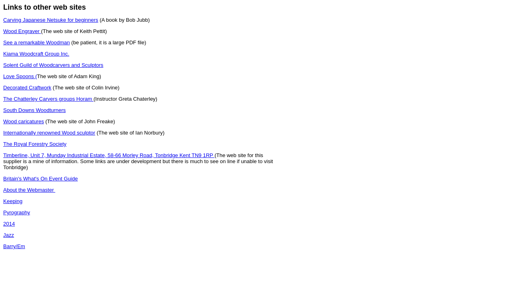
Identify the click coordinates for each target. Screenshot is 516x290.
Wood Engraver (22, 31)
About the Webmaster (29, 190)
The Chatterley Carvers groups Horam (48, 99)
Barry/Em (14, 246)
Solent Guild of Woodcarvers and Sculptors (53, 65)
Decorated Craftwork (27, 88)
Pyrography (16, 212)
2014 (9, 224)
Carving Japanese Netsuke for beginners (50, 20)
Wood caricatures (23, 121)
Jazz (8, 235)
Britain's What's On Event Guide (40, 179)
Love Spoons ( (20, 76)
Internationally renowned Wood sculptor (49, 133)
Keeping (13, 201)
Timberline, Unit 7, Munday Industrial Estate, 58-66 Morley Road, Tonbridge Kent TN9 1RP (108, 155)
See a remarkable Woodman (36, 42)
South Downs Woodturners (34, 110)
